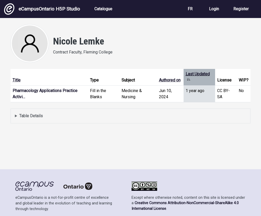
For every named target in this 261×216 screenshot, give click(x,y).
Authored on (169, 80)
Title (17, 80)
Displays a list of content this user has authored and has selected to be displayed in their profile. (130, 116)
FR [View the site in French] (190, 8)
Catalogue (103, 8)
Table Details (31, 115)
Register (241, 8)
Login (214, 8)
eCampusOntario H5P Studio (42, 9)
